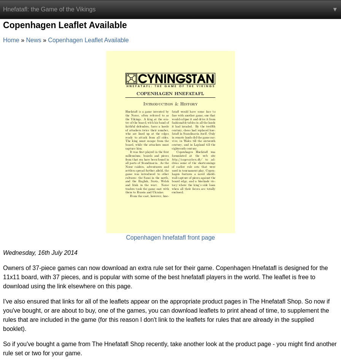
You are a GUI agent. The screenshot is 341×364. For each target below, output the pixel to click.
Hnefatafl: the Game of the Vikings (49, 9)
